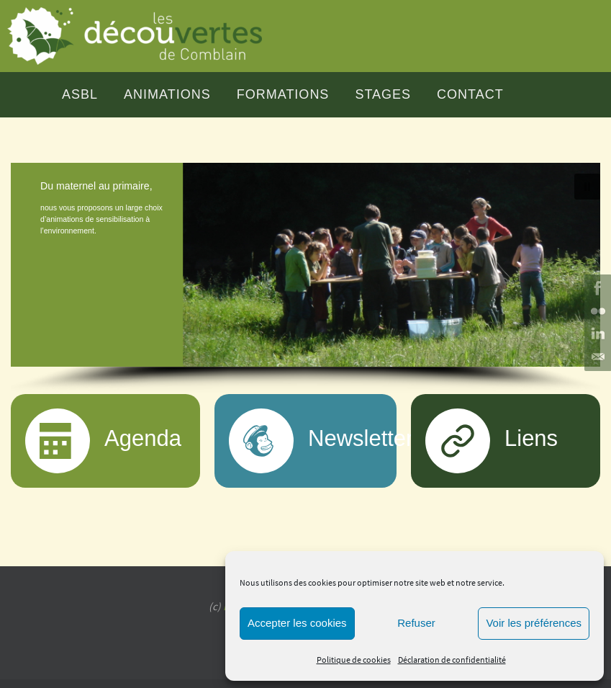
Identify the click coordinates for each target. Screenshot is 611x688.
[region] (305, 278)
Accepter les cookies (297, 623)
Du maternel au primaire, (96, 186)
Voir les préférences (533, 623)
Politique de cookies (354, 659)
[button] (305, 265)
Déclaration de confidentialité (452, 659)
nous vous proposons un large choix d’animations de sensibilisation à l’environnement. (101, 219)
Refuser (416, 623)
